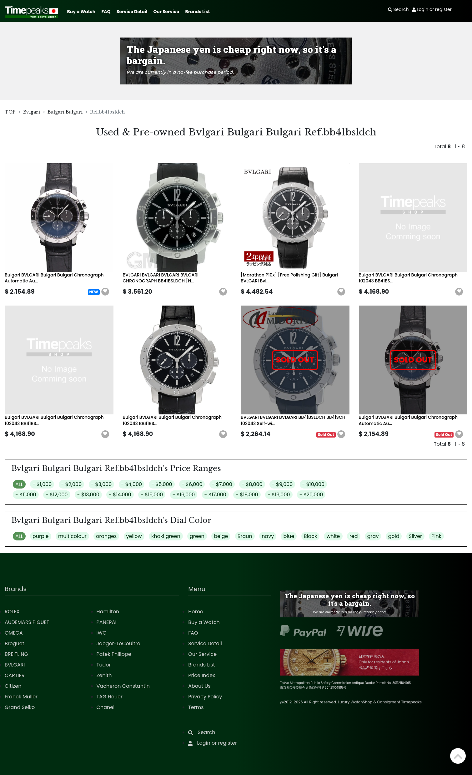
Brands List (197, 11)
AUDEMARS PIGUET (27, 622)
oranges (106, 536)
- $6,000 (192, 484)
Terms (195, 707)
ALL (19, 484)
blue (288, 536)
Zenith (104, 675)
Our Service (166, 11)
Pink (436, 536)
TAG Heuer (110, 696)
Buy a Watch (81, 11)
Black (310, 536)
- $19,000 (279, 494)
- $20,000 (311, 494)
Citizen (13, 686)
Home (195, 611)
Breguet (14, 643)
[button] (105, 292)
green (197, 536)
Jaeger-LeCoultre (118, 643)
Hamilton (108, 611)
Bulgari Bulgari (65, 112)
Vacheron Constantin (123, 686)
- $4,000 (131, 484)
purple (41, 536)
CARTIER (14, 675)
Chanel (106, 707)
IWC (102, 632)
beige (221, 536)
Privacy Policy (205, 696)
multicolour (72, 536)
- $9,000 (282, 484)
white (333, 536)
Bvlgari (31, 112)
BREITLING (16, 654)
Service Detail (132, 11)
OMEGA (14, 632)
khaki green (165, 536)
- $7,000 (222, 484)
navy (268, 536)
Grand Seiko (20, 707)
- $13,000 (88, 494)
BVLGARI (15, 664)
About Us (199, 686)
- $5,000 (161, 484)
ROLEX (12, 611)
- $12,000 (57, 494)
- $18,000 (247, 494)
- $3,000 (101, 484)
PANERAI (107, 622)
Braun (245, 536)
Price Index (201, 675)
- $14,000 (120, 494)
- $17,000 (215, 494)
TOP (10, 112)
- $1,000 (42, 484)
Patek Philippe (114, 654)
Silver (415, 536)
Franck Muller (21, 696)
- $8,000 (252, 484)
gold (393, 536)
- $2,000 (71, 484)
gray (373, 536)
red (353, 536)
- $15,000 (152, 494)
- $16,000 (184, 494)
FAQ (106, 11)
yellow (134, 536)
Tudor (104, 664)
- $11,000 (25, 494)
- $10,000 (313, 484)
